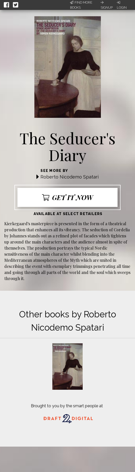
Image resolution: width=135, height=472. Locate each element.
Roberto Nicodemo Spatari (69, 177)
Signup (107, 5)
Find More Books (81, 5)
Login (122, 5)
